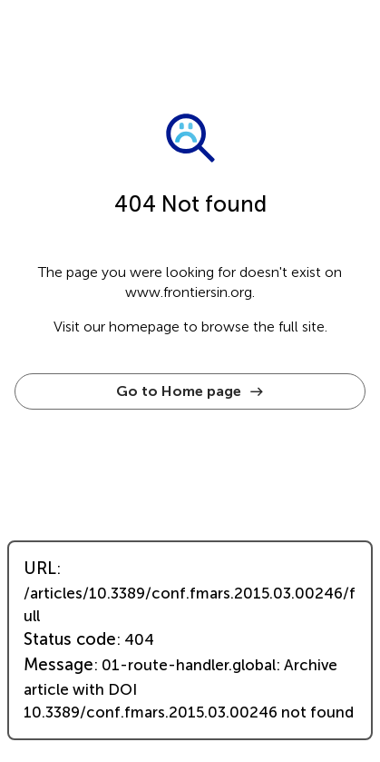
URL (40, 569)
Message (58, 665)
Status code (70, 639)
